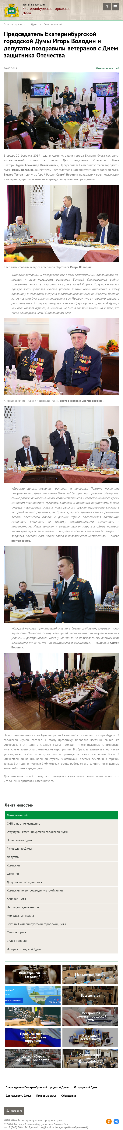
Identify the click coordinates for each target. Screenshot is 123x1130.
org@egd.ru (47, 1127)
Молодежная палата (20, 915)
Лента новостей (53, 24)
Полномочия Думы (19, 840)
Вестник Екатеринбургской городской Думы (36, 924)
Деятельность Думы (18, 1095)
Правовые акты (46, 1095)
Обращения (68, 1095)
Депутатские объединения (24, 882)
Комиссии (13, 865)
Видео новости (17, 940)
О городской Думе (85, 1087)
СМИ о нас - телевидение (23, 823)
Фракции (13, 874)
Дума (34, 24)
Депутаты (13, 857)
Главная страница (14, 24)
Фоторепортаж (17, 932)
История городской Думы (24, 949)
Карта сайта (14, 1111)
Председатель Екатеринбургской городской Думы (37, 1087)
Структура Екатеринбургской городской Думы (37, 832)
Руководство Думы (19, 848)
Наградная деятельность (23, 907)
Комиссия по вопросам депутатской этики (35, 890)
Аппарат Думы (16, 899)
